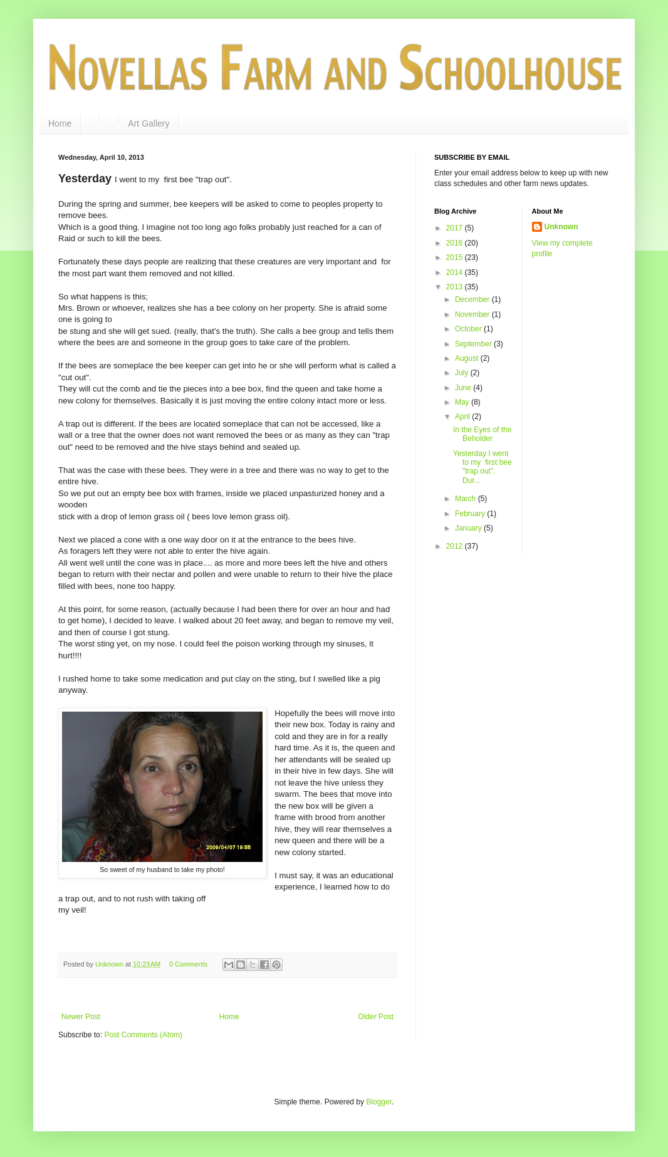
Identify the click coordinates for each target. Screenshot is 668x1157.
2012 (455, 546)
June (464, 387)
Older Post (376, 1016)
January (469, 528)
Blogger (379, 1101)
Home (59, 123)
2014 (455, 272)
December (473, 299)
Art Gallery (148, 123)
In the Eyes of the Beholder (482, 434)
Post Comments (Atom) (143, 1034)
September (474, 344)
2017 (455, 228)
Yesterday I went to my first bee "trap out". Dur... (482, 467)
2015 (455, 257)
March (466, 498)
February (471, 513)
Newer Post (80, 1016)
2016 (455, 243)
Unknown (561, 226)
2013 (455, 287)
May (463, 402)
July (463, 372)
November (473, 314)
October (469, 328)
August (468, 358)
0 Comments (188, 964)
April (463, 416)
